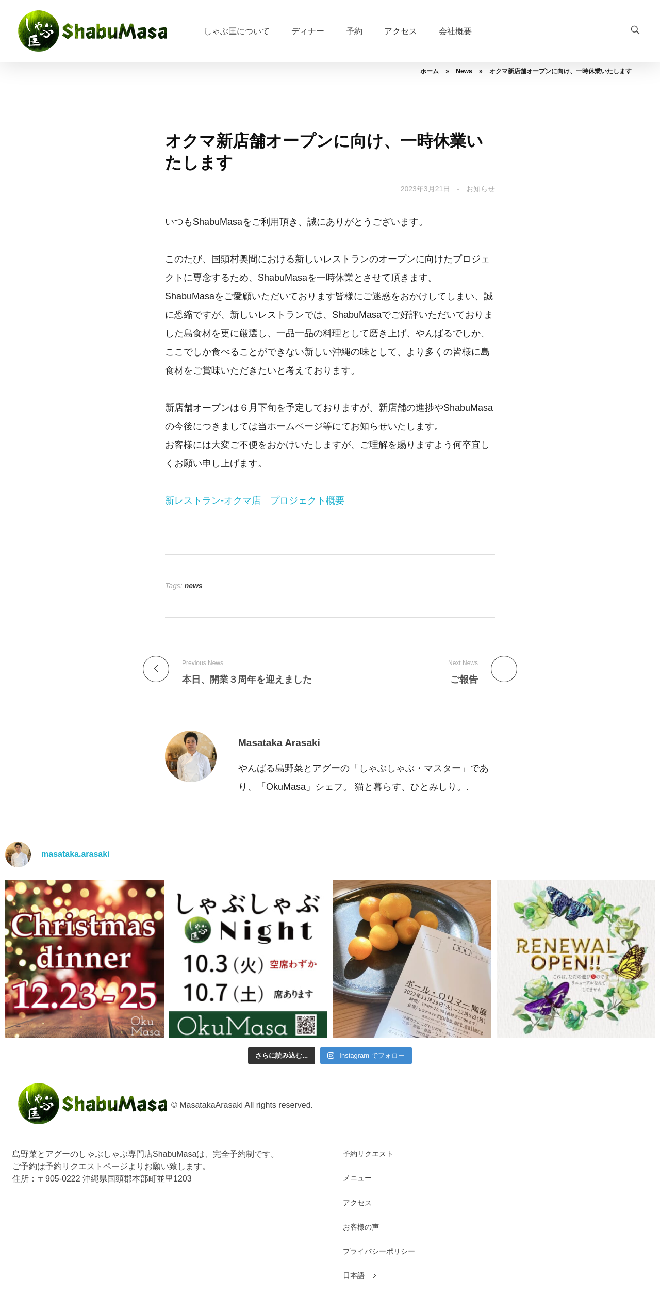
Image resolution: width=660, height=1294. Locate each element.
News (464, 71)
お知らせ (480, 189)
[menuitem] (353, 1276)
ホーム (429, 71)
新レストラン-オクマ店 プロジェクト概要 (254, 500)
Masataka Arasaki (279, 742)
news (194, 585)
